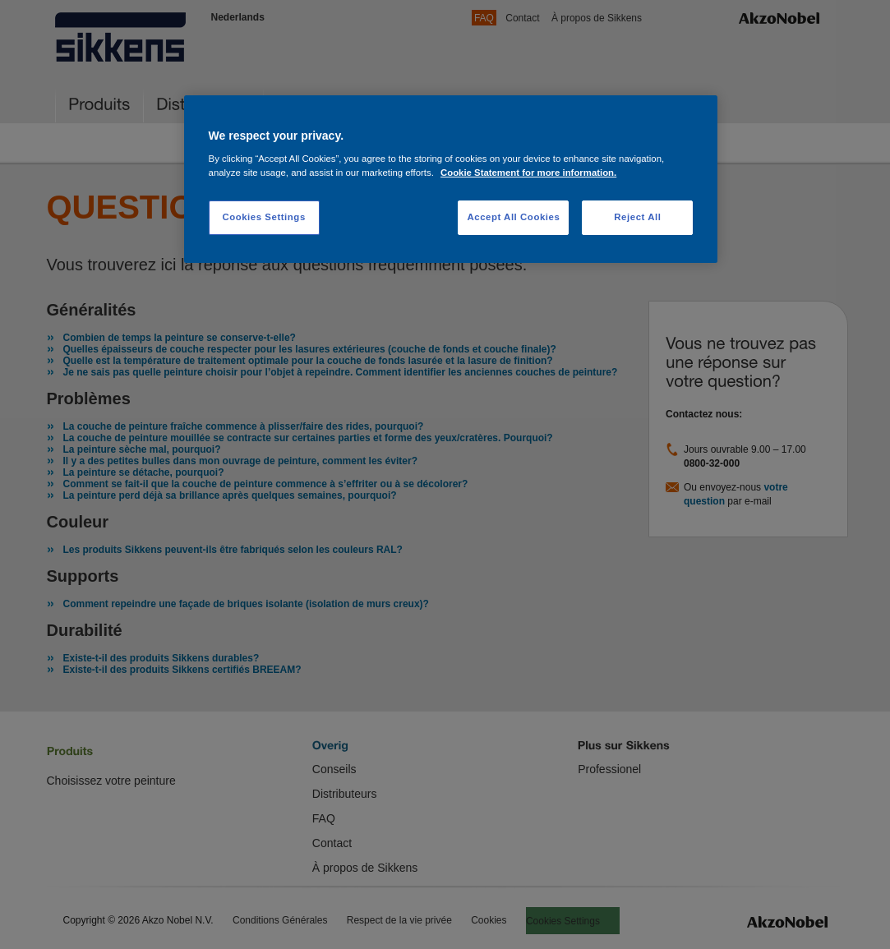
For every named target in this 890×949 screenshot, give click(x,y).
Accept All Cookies (513, 217)
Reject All (637, 217)
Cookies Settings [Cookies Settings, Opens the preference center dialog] (263, 217)
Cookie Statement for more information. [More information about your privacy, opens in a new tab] (528, 172)
